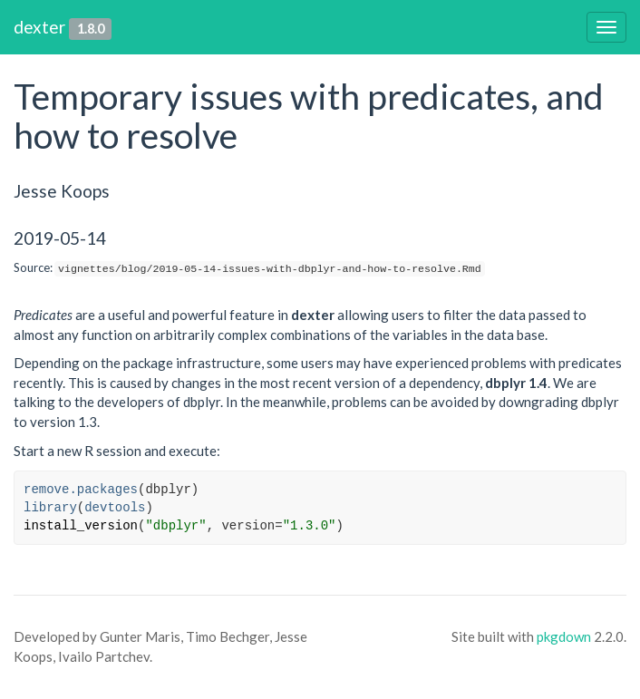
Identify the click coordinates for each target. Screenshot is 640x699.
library (50, 507)
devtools (114, 507)
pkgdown (564, 636)
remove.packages (81, 489)
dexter (39, 26)
